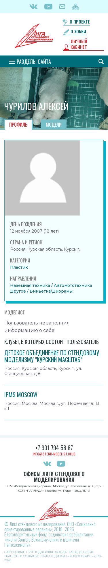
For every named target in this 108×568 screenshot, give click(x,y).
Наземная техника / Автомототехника (51, 285)
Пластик (19, 267)
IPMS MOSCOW (20, 394)
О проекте (80, 22)
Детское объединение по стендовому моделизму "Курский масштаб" (51, 356)
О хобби (78, 31)
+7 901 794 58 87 (54, 447)
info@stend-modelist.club (54, 453)
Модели (54, 124)
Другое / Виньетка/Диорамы (41, 291)
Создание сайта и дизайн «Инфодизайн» (58, 556)
